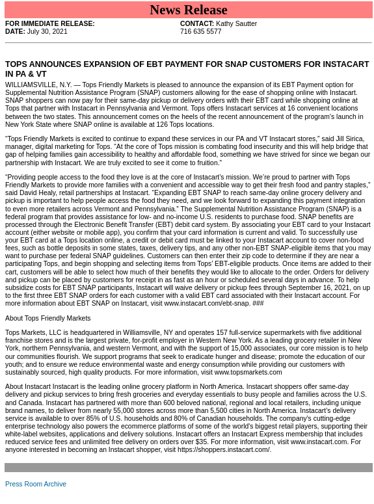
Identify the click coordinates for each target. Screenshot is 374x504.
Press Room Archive (35, 484)
